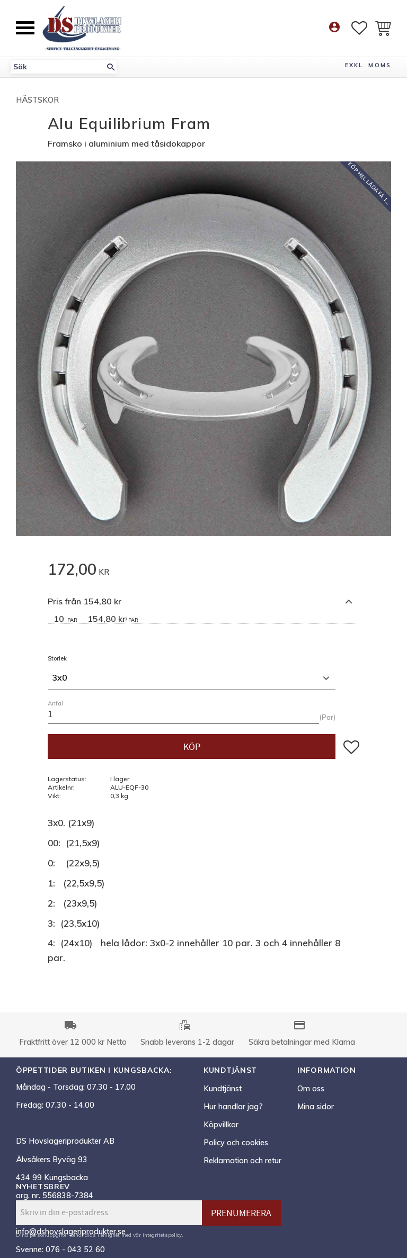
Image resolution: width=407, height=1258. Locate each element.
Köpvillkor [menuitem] (221, 1124)
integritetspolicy (162, 1235)
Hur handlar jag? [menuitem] (233, 1106)
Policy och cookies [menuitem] (236, 1142)
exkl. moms (368, 65)
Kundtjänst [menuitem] (223, 1088)
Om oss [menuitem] (310, 1088)
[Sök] (111, 67)
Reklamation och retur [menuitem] (242, 1160)
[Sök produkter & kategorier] (58, 67)
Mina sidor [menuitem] (315, 1106)
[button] (25, 28)
